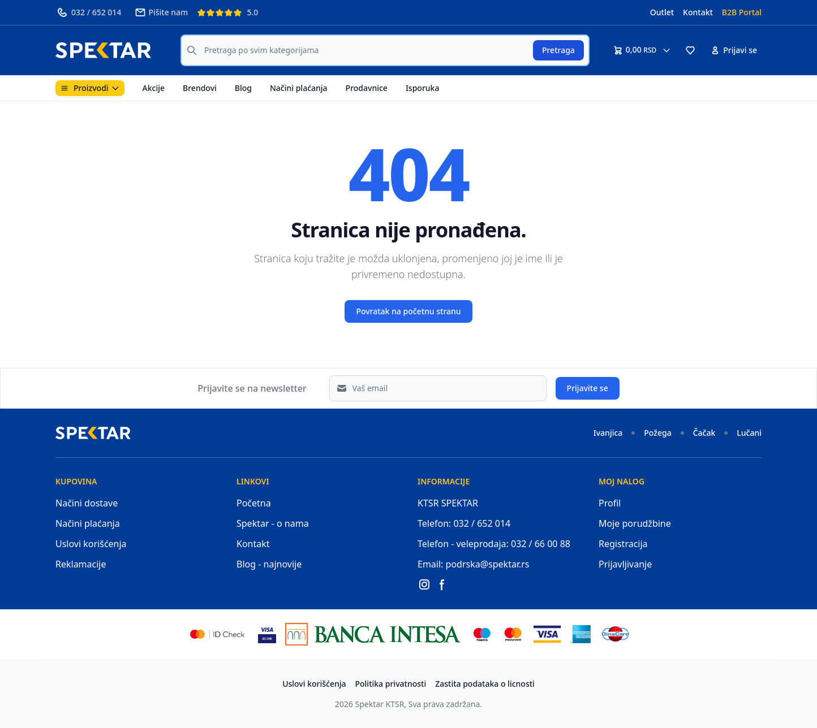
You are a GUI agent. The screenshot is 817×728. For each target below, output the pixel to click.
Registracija (623, 544)
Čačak (704, 432)
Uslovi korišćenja (91, 544)
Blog (243, 88)
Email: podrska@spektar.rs (474, 564)
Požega (657, 432)
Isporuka (423, 88)
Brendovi (200, 88)
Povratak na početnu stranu (408, 311)
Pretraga (558, 50)
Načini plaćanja (299, 88)
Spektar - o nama (272, 523)
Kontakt (698, 12)
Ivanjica (608, 432)
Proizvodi (90, 88)
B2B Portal (742, 12)
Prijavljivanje (625, 564)
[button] (690, 50)
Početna (253, 503)
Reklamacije (80, 564)
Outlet (662, 12)
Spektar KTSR (380, 704)
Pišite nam (161, 12)
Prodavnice (367, 88)
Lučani (749, 432)
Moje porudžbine (635, 523)
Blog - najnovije (269, 564)
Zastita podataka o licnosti (485, 683)
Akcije (154, 88)
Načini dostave (86, 503)
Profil (610, 503)
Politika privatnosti (391, 683)
